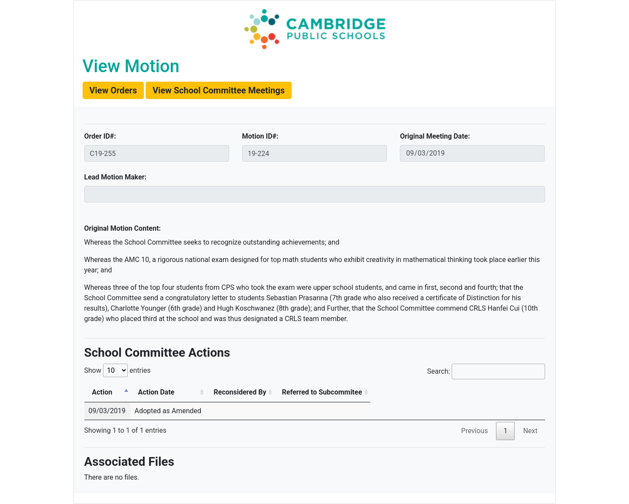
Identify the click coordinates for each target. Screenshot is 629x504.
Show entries (117, 370)
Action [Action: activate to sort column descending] (102, 392)
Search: (486, 371)
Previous (474, 431)
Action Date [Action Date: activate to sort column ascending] (156, 392)
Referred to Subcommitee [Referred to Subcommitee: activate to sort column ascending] (322, 392)
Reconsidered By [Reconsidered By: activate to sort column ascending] (240, 392)
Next (530, 431)
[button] (113, 90)
